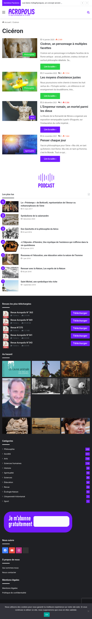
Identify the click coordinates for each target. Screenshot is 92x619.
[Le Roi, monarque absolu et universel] (46, 369)
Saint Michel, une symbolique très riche (39, 281)
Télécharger (80, 313)
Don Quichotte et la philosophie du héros (39, 229)
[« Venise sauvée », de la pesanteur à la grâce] (46, 426)
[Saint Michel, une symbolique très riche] (10, 285)
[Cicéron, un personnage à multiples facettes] (19, 48)
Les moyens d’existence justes (60, 77)
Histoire (7, 468)
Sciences (8, 477)
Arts (6, 458)
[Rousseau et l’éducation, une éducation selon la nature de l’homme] (10, 259)
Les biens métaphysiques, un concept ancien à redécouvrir (47, 3)
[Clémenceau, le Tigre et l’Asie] (46, 386)
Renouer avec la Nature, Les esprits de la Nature (43, 268)
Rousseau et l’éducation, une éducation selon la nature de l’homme (52, 255)
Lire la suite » (50, 66)
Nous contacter (9, 572)
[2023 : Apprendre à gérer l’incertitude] (75, 369)
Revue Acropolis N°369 (21, 320)
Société (7, 454)
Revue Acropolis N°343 (21, 342)
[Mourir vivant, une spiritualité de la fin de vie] (16, 397)
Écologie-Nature (11, 492)
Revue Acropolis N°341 (21, 335)
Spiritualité (9, 473)
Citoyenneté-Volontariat (14, 496)
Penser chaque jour (53, 140)
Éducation (8, 482)
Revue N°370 (17, 327)
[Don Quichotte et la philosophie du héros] (10, 233)
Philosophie (9, 449)
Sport (6, 501)
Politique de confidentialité (14, 592)
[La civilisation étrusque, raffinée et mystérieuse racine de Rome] (16, 426)
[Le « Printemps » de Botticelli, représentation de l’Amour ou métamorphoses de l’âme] (10, 206)
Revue (6, 487)
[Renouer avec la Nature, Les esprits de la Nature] (10, 272)
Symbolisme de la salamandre (35, 216)
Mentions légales (9, 588)
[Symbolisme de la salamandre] (10, 219)
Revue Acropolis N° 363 (22, 312)
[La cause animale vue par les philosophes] (16, 369)
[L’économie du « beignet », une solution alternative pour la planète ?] (75, 426)
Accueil (6, 22)
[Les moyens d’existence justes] (19, 81)
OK (46, 615)
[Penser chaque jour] (19, 144)
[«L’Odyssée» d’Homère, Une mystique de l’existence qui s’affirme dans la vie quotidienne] (10, 246)
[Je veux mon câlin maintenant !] (75, 386)
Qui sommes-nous (10, 568)
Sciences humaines (12, 463)
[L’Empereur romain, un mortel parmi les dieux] (19, 111)
